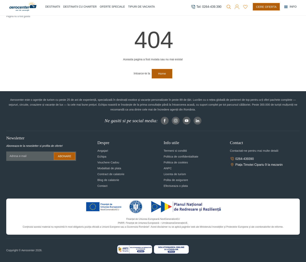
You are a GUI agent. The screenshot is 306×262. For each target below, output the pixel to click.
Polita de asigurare (176, 180)
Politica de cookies (176, 162)
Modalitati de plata (109, 168)
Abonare (64, 156)
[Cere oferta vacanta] (266, 7)
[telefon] (206, 6)
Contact (102, 185)
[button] (237, 7)
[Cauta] (229, 7)
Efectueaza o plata (176, 185)
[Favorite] (245, 6)
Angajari (102, 150)
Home (162, 73)
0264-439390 (242, 159)
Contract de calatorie (110, 174)
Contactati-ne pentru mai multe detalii (254, 150)
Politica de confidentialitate (181, 156)
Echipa (101, 156)
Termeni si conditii (175, 150)
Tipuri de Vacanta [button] (141, 6)
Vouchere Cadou (108, 162)
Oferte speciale (112, 6)
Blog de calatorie (108, 180)
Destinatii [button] (52, 6)
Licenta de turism (175, 174)
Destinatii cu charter (80, 6)
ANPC (168, 168)
